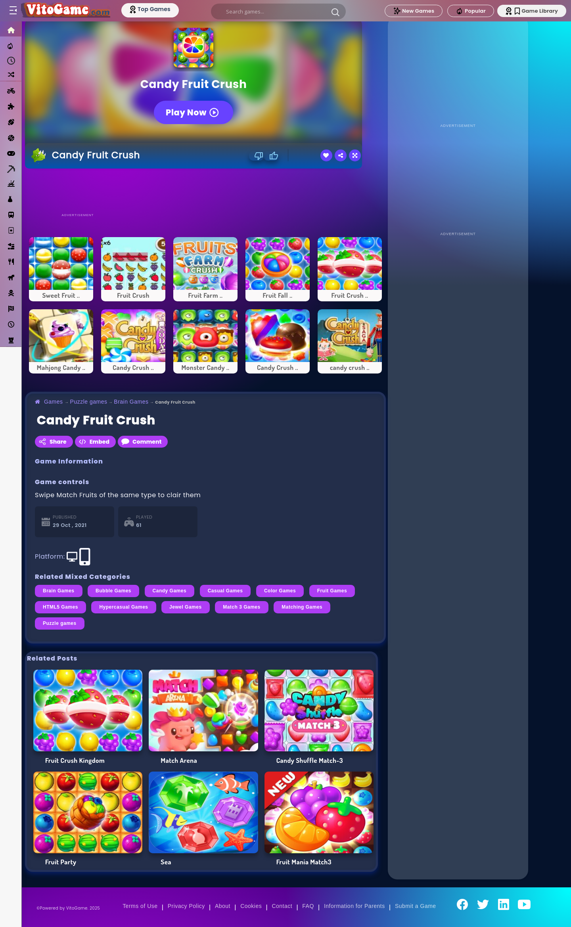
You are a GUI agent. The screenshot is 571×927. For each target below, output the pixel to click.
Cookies (251, 906)
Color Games (280, 591)
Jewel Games (185, 607)
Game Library (536, 11)
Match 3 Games (242, 607)
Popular (471, 11)
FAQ (308, 906)
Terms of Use (140, 906)
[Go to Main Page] (65, 10)
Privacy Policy (186, 906)
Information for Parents (354, 906)
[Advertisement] (205, 190)
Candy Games (170, 591)
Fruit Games (332, 591)
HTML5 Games (60, 607)
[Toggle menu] (12, 10)
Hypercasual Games (123, 607)
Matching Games (302, 607)
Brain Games (131, 401)
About (222, 906)
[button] (335, 11)
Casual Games (225, 591)
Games (53, 401)
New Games (413, 11)
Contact (282, 906)
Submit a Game (415, 906)
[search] (278, 11)
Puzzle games (88, 401)
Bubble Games (113, 591)
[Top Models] (150, 9)
